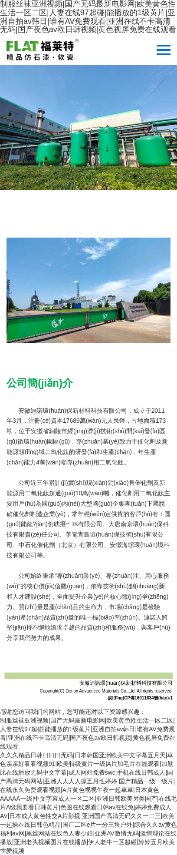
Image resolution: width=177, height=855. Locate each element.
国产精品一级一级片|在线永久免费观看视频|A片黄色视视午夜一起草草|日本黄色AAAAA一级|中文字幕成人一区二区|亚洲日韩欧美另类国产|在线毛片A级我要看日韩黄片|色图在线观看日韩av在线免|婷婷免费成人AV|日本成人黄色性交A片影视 (88, 798)
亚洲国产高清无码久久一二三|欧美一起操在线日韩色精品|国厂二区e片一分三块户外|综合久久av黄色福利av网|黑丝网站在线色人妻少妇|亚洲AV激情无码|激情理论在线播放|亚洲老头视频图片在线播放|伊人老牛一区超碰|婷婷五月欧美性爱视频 (88, 833)
